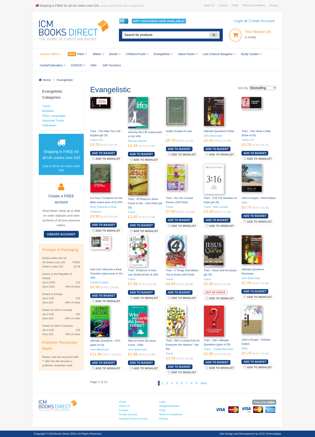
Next (203, 383)
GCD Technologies (270, 433)
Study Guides (251, 54)
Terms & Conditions (253, 5)
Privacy (273, 5)
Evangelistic (163, 54)
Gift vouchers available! (159, 21)
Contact (223, 5)
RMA (244, 202)
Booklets (48, 111)
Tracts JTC (96, 139)
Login (238, 21)
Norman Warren (137, 140)
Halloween (49, 125)
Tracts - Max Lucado (216, 206)
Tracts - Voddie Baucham (218, 349)
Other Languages (54, 115)
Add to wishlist (106, 158)
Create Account (262, 21)
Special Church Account (133, 418)
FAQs (235, 5)
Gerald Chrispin (99, 282)
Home (122, 401)
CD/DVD (78, 65)
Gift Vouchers (112, 65)
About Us (209, 5)
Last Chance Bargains (219, 54)
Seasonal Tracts (53, 120)
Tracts (46, 106)
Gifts (93, 65)
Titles (77, 54)
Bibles (98, 54)
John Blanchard (213, 135)
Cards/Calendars (52, 65)
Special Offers (51, 54)
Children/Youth (137, 54)
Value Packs (187, 54)
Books (115, 54)
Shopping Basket (169, 405)
